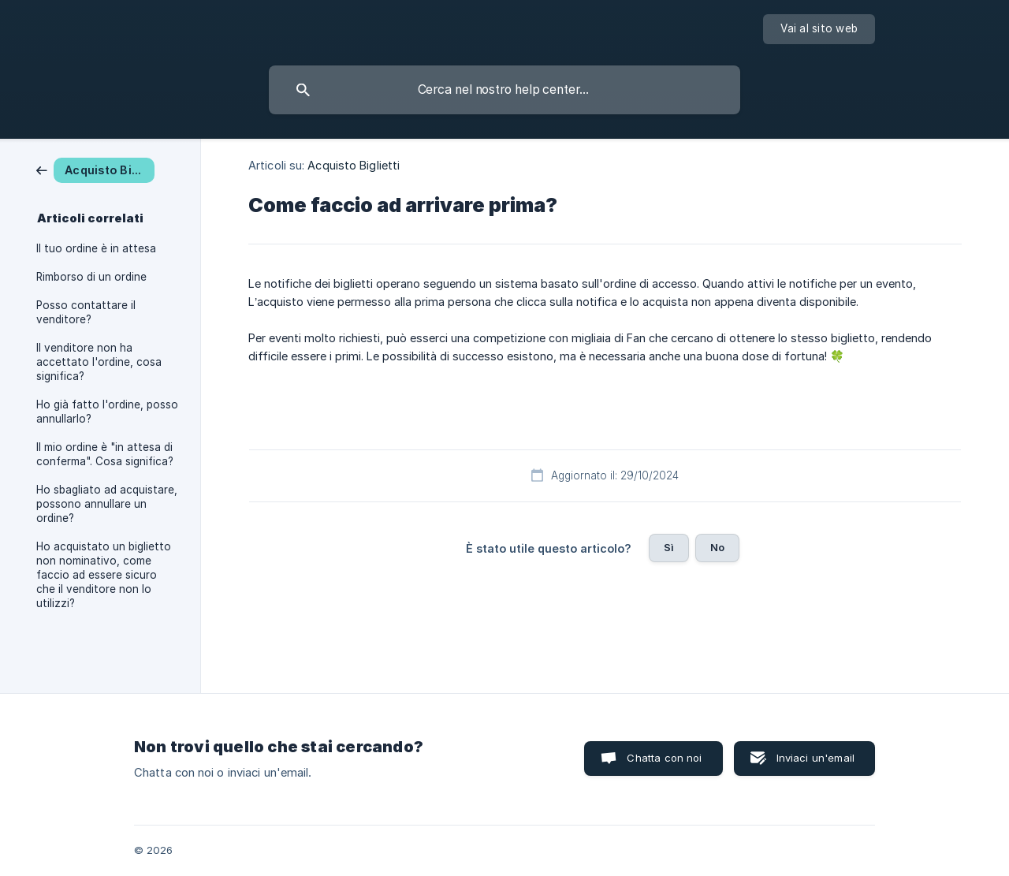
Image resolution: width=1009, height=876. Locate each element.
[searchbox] (504, 89)
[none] (819, 29)
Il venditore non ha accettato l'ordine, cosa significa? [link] (99, 361)
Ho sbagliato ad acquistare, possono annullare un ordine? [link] (106, 503)
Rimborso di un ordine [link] (91, 276)
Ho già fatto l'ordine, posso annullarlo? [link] (107, 411)
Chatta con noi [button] (664, 757)
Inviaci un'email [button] (815, 757)
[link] (95, 169)
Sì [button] (669, 547)
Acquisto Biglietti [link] (353, 165)
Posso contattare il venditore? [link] (86, 312)
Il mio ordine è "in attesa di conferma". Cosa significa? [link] (104, 454)
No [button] (717, 547)
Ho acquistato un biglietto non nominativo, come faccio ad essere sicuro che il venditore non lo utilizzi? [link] (103, 574)
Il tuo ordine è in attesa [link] (96, 248)
